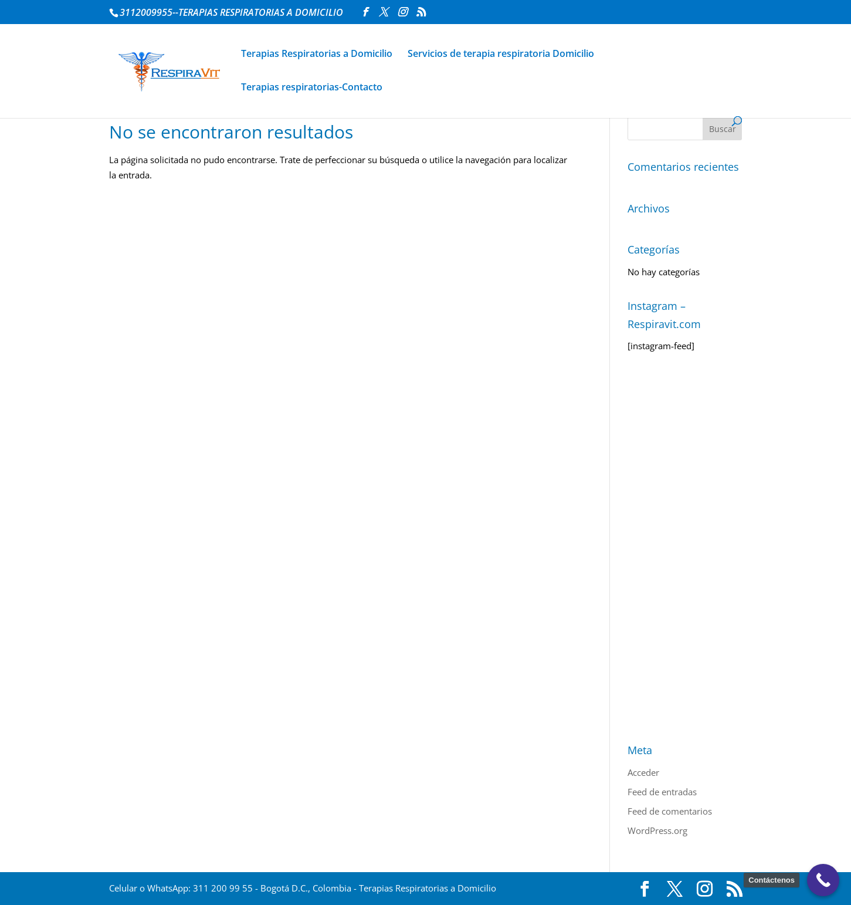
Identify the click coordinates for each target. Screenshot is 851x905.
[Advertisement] (685, 548)
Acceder (643, 772)
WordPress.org (657, 830)
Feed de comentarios (670, 811)
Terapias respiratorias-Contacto (311, 88)
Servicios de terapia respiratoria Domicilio (501, 54)
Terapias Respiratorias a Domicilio (316, 54)
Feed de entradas (662, 792)
